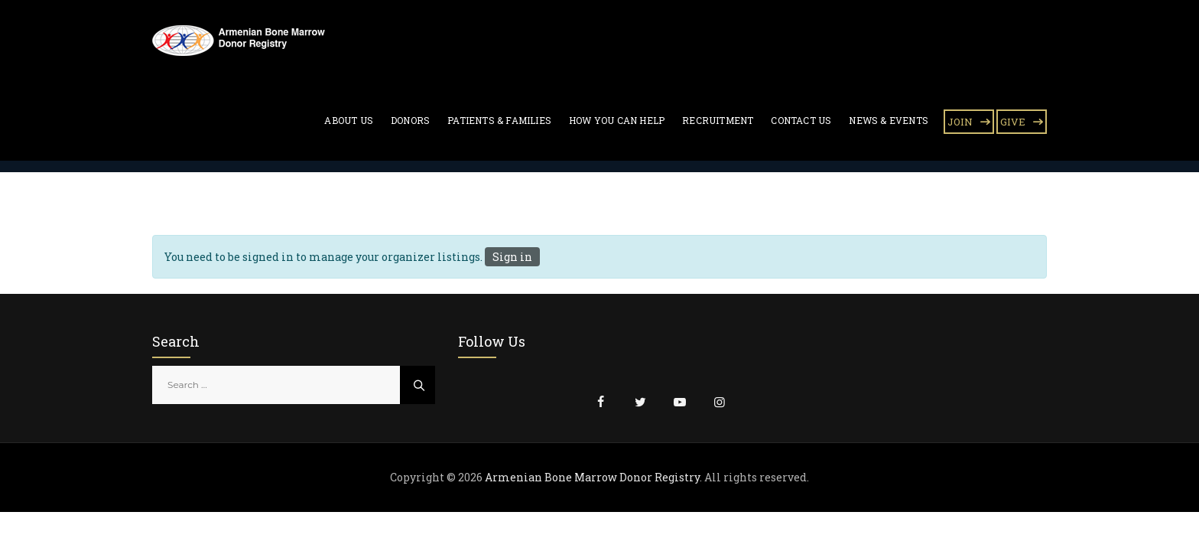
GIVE (1012, 122)
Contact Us (801, 120)
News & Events (888, 120)
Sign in (512, 256)
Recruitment (717, 120)
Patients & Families (499, 120)
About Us (348, 120)
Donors (410, 120)
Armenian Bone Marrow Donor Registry (592, 477)
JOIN (960, 122)
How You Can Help (616, 120)
